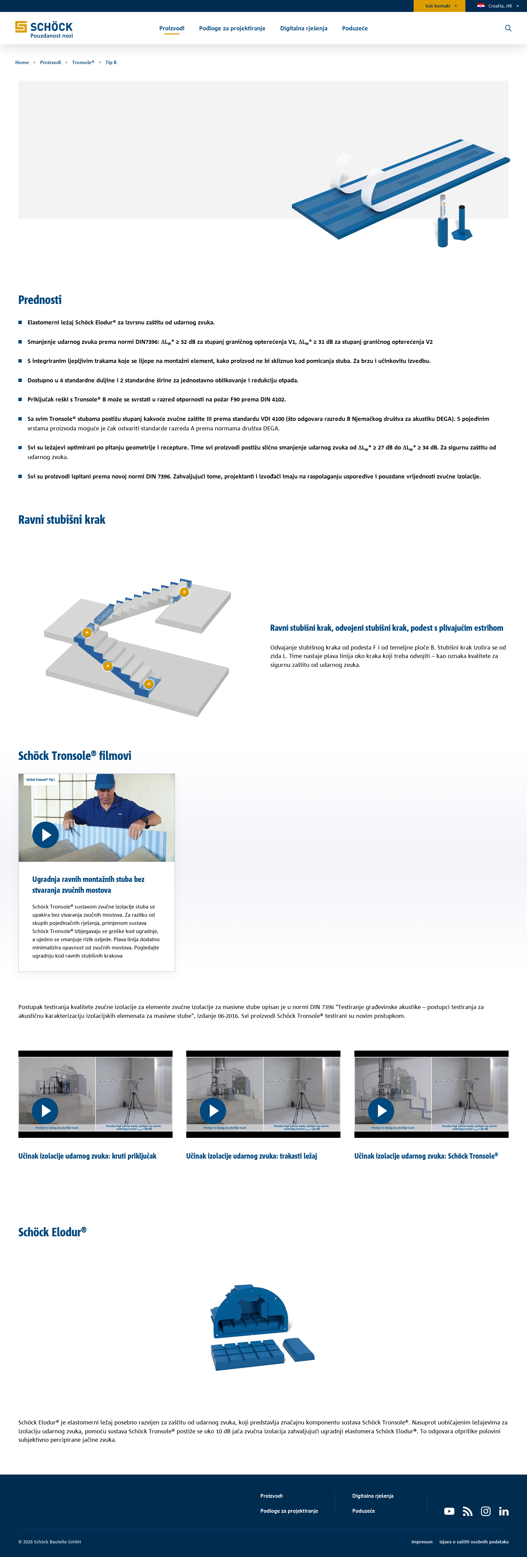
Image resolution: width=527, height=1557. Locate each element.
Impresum (422, 1541)
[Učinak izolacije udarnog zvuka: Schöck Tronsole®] (431, 1094)
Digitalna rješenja (373, 1496)
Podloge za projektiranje (289, 1511)
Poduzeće (363, 1511)
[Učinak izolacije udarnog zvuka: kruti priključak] (95, 1094)
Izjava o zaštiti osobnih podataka (474, 1541)
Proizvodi (271, 1496)
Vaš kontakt (438, 6)
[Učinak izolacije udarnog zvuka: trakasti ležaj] (263, 1094)
